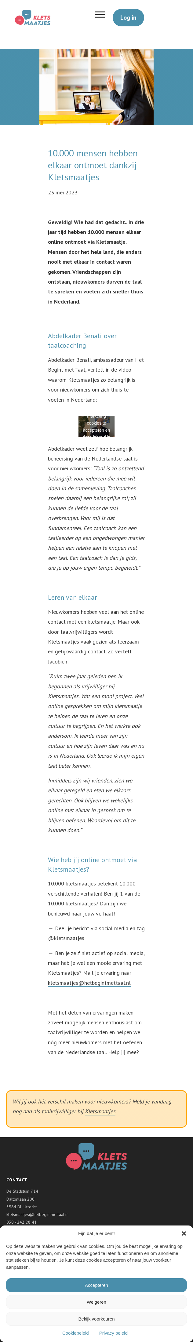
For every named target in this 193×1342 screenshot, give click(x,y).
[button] (184, 1233)
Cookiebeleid (75, 1333)
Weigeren (96, 1302)
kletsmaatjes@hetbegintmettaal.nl (89, 982)
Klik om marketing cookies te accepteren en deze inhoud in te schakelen (96, 425)
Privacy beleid (113, 1333)
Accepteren (96, 1285)
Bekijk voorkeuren (96, 1318)
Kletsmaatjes (100, 1111)
